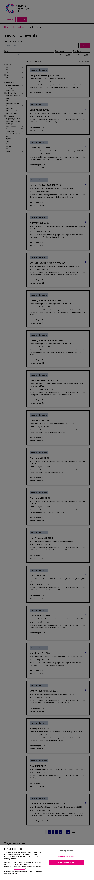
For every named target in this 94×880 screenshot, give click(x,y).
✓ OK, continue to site (66, 862)
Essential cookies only (66, 856)
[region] (47, 862)
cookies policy (19, 869)
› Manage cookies (66, 851)
